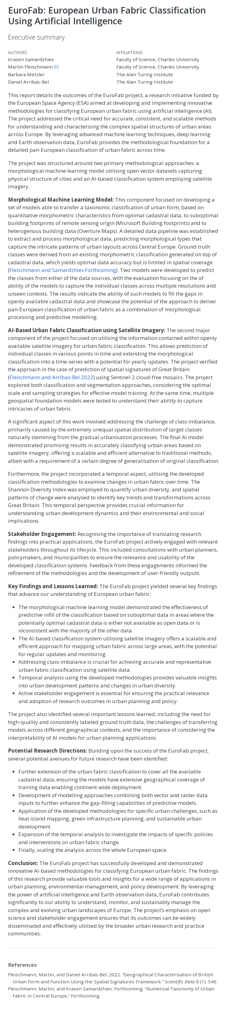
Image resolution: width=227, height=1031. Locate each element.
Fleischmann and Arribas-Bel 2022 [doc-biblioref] (51, 377)
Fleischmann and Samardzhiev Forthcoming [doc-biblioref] (63, 269)
